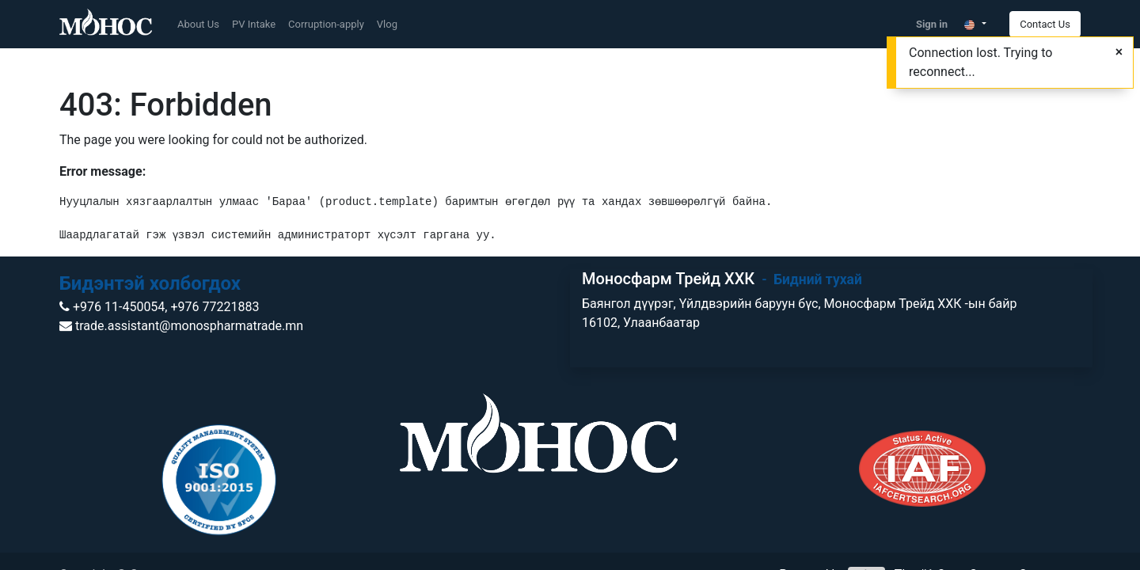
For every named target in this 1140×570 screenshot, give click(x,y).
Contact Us (1045, 24)
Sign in (932, 24)
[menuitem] (198, 24)
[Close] (1119, 52)
